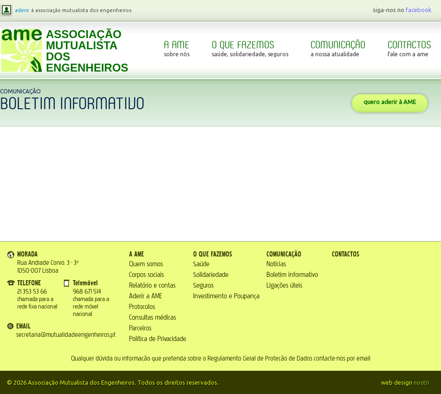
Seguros (203, 285)
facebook (419, 10)
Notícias (276, 264)
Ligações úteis (284, 285)
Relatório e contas (152, 285)
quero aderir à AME (389, 101)
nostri (421, 382)
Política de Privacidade (157, 338)
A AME (176, 48)
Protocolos (142, 306)
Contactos (409, 48)
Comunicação (338, 48)
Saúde (201, 264)
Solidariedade (210, 274)
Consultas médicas (152, 317)
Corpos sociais (146, 274)
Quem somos (146, 264)
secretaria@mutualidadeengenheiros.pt (66, 335)
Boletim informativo (292, 274)
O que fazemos (250, 48)
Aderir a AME (145, 296)
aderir (22, 10)
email (363, 358)
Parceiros (140, 328)
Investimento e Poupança (226, 296)
